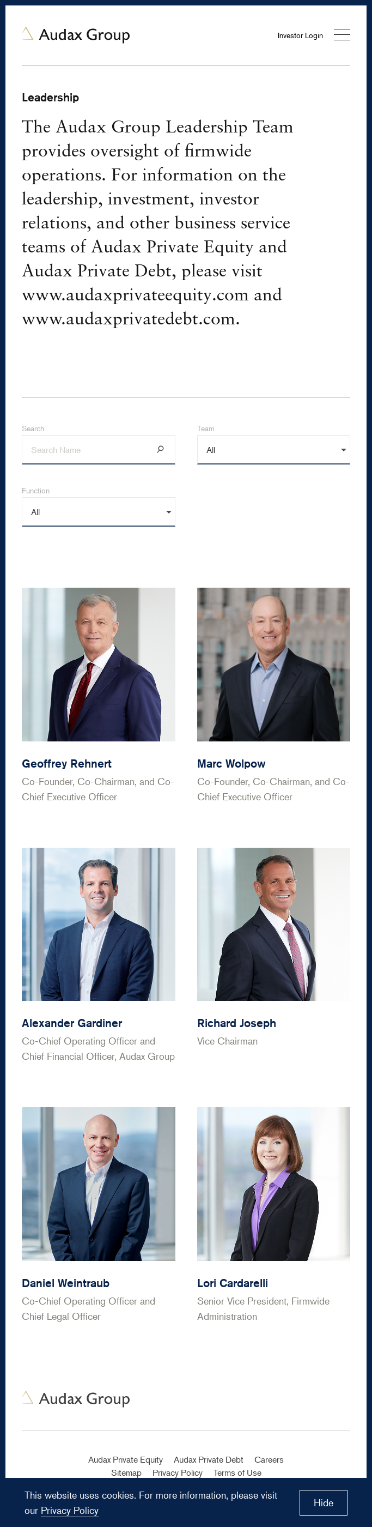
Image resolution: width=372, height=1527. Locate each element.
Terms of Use (237, 1472)
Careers (269, 1459)
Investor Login (300, 35)
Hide (323, 1502)
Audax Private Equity (125, 1459)
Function (36, 490)
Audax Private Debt (208, 1459)
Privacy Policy (178, 1472)
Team (206, 428)
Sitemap (126, 1472)
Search (33, 428)
